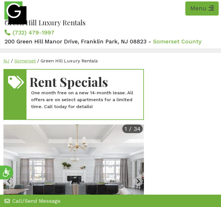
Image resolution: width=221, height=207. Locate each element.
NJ (6, 61)
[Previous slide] (9, 181)
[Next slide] (138, 181)
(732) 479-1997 (33, 32)
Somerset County (177, 41)
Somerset (25, 61)
